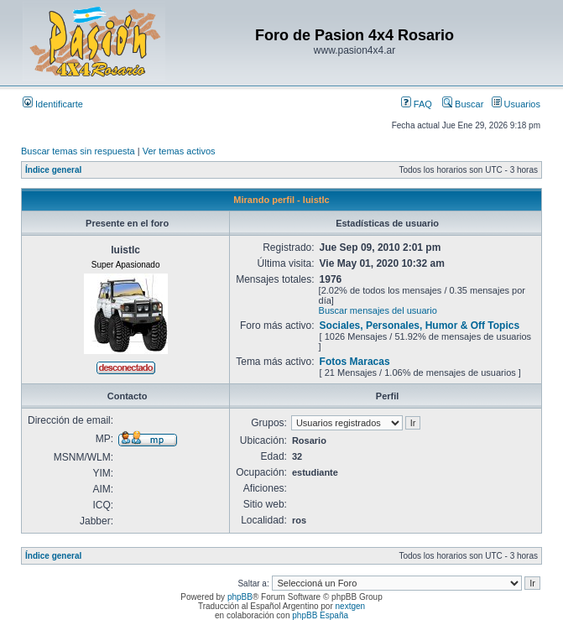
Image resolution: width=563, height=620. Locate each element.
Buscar (462, 104)
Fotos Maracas (355, 361)
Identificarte (53, 104)
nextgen (351, 606)
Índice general (53, 170)
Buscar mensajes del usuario (378, 310)
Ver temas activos (179, 151)
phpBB (240, 597)
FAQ (416, 104)
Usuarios (516, 104)
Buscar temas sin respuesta (78, 151)
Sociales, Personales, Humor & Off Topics (420, 325)
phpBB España (320, 615)
